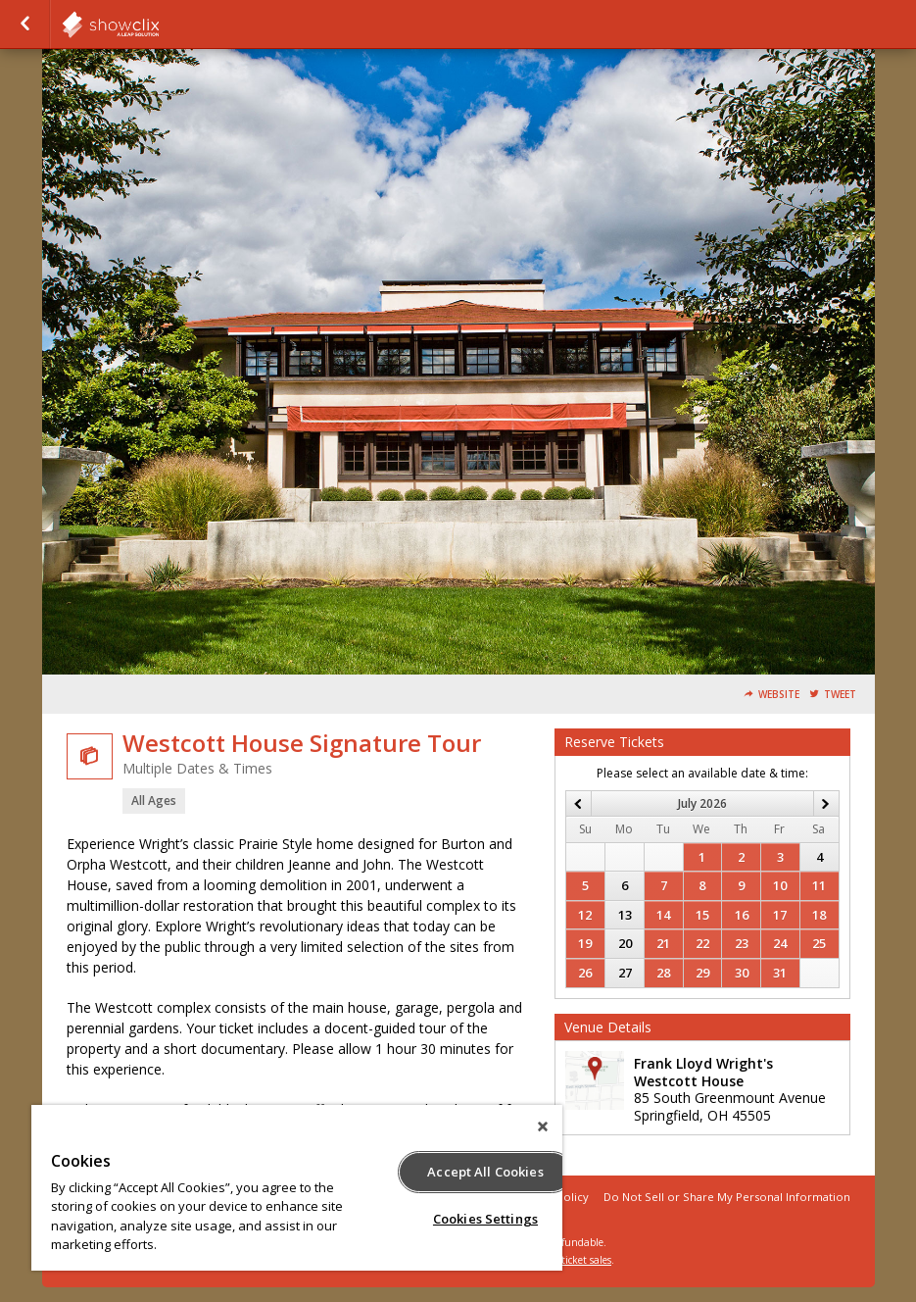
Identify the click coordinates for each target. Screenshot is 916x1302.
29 (702, 972)
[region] (296, 1188)
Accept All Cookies (485, 1171)
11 (819, 885)
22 (702, 943)
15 (702, 915)
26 (585, 972)
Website (778, 694)
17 (780, 915)
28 (663, 972)
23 (741, 943)
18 (819, 915)
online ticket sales (570, 1260)
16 (741, 915)
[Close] (543, 1126)
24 (780, 943)
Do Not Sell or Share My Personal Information (726, 1196)
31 (780, 972)
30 (741, 972)
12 (585, 915)
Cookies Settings (485, 1218)
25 (819, 943)
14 (663, 915)
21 (663, 943)
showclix (159, 24)
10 (780, 885)
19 (585, 943)
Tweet (840, 694)
